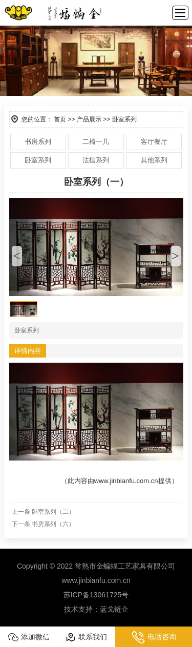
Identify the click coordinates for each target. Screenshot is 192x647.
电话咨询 (154, 637)
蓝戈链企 (114, 609)
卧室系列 (38, 160)
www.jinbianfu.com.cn (126, 481)
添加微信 (29, 637)
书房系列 (38, 141)
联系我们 (86, 637)
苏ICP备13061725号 (96, 595)
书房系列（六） (53, 524)
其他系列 (154, 160)
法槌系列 (95, 160)
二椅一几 (95, 141)
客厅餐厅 (154, 141)
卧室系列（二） (53, 511)
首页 (60, 119)
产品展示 (89, 119)
